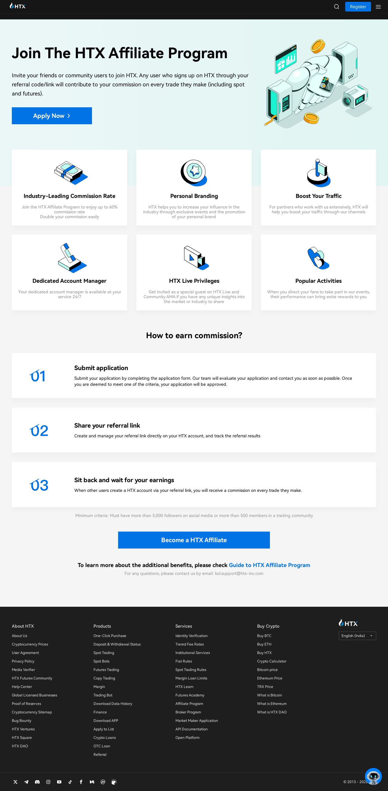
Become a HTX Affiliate (194, 540)
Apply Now (52, 115)
